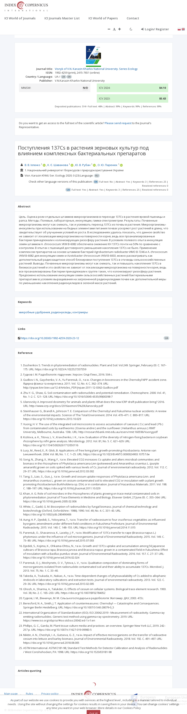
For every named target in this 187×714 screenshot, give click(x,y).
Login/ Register (155, 29)
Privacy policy (50, 693)
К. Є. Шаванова (57, 165)
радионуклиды (61, 312)
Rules (29, 693)
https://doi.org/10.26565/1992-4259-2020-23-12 (50, 338)
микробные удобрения (34, 312)
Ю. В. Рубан (82, 165)
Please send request (118, 123)
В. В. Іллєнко (32, 165)
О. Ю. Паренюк (107, 165)
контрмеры (80, 312)
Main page (11, 693)
